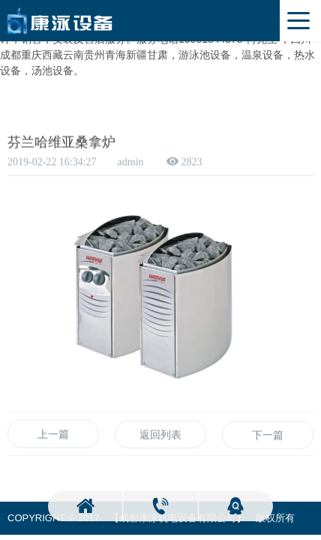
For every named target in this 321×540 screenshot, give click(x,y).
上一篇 (53, 436)
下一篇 (268, 441)
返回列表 (161, 438)
